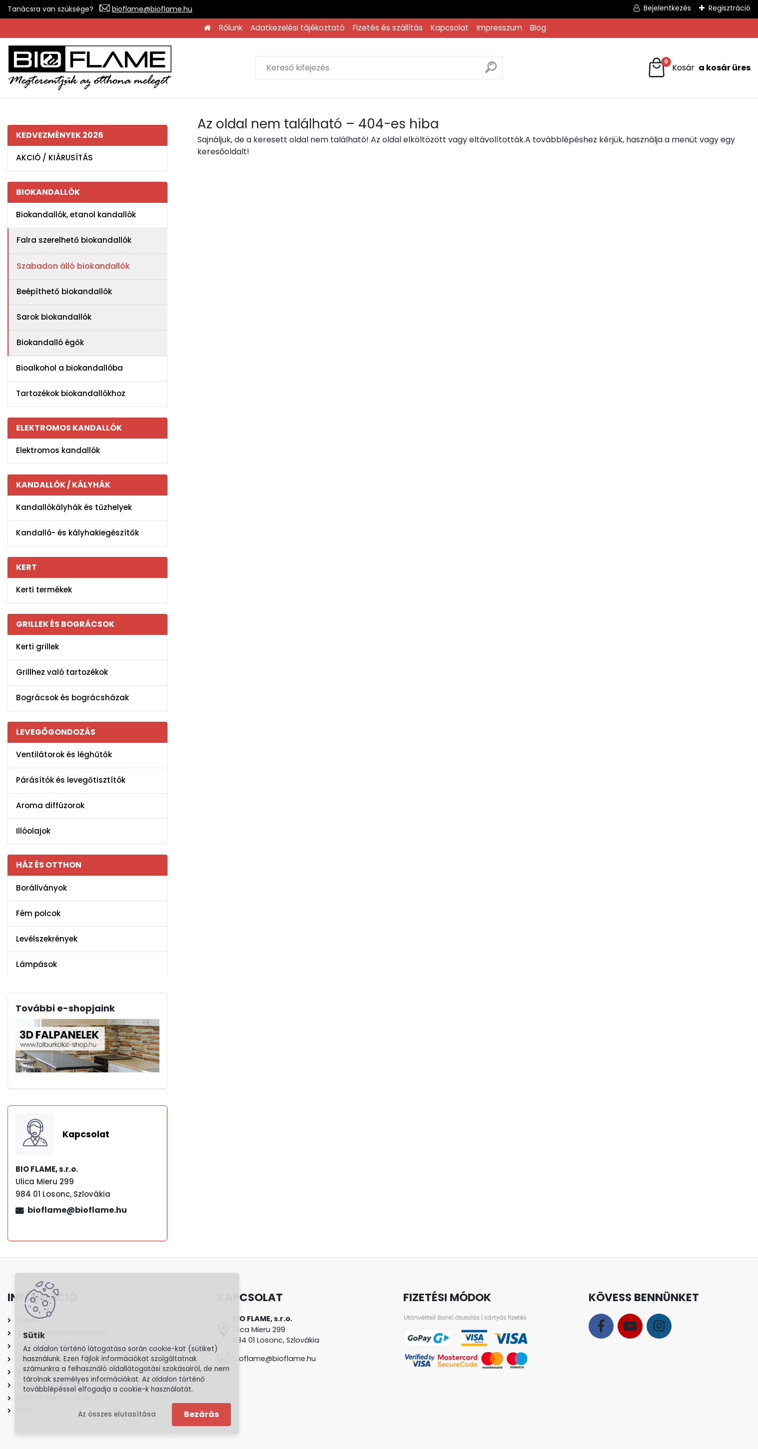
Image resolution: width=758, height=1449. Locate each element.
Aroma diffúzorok (50, 805)
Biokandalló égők (50, 342)
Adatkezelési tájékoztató (297, 27)
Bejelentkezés (667, 8)
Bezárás (201, 1414)
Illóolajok (33, 831)
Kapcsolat (450, 27)
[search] (491, 71)
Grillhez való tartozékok (62, 672)
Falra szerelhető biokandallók (73, 240)
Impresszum (499, 27)
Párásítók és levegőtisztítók (70, 780)
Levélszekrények (46, 939)
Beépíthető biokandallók (64, 291)
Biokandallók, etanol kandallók (76, 214)
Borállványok (41, 888)
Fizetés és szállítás (388, 27)
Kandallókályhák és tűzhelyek (74, 507)
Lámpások (36, 964)
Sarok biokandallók (53, 317)
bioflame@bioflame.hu (152, 9)
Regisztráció (730, 8)
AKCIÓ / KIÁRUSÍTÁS (54, 157)
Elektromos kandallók (58, 450)
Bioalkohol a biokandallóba (69, 368)
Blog (538, 27)
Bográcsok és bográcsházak (72, 697)
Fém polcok (38, 913)
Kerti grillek (37, 646)
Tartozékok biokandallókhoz (70, 393)
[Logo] (89, 68)
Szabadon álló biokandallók (73, 266)
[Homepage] (207, 28)
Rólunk (230, 27)
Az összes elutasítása (117, 1414)
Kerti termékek (44, 589)
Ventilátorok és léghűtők (64, 754)
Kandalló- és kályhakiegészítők (77, 532)
